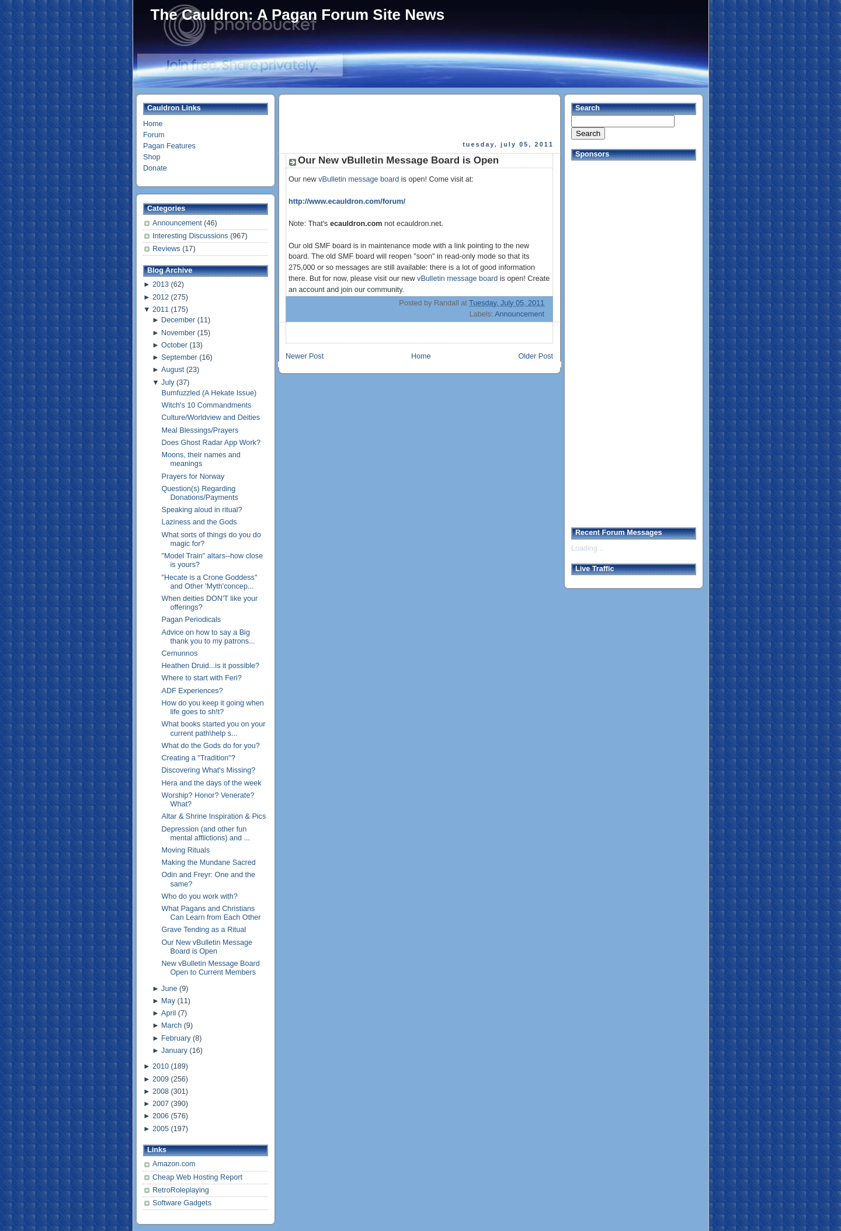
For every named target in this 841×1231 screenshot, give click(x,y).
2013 (160, 284)
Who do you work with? (200, 896)
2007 (160, 1104)
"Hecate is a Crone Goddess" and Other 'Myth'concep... (210, 581)
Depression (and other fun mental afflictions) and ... (206, 833)
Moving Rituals (186, 850)
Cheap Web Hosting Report (197, 1177)
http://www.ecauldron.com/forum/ (347, 201)
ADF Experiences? (192, 691)
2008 (160, 1091)
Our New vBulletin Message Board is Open (207, 946)
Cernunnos (180, 653)
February (175, 1038)
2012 (160, 297)
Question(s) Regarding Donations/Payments (200, 493)
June (169, 989)
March (171, 1025)
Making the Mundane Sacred (209, 862)
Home (153, 124)
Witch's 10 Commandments (207, 405)
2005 (160, 1129)
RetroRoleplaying (180, 1190)
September (179, 357)
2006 (160, 1116)
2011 (160, 309)
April (168, 1013)
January (174, 1050)
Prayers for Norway (193, 476)
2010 (160, 1066)
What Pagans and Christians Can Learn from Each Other (211, 913)
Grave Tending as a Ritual (204, 930)
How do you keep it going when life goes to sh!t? (213, 707)
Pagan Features (169, 146)
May (168, 1001)
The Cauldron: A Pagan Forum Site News (298, 14)
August (172, 370)
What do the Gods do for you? (211, 746)
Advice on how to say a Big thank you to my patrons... (208, 636)
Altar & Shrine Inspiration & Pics (214, 816)
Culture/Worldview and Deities (211, 417)
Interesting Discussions (191, 236)
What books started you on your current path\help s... (214, 728)
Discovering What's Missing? (209, 770)
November (178, 333)
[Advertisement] (420, 117)
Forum (153, 135)
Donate (155, 168)
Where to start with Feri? (202, 678)
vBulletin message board (358, 179)
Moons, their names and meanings (201, 459)
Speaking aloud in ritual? (202, 510)
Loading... (587, 548)
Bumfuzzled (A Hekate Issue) (209, 393)
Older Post (535, 356)
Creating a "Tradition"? (198, 758)
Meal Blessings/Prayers (200, 430)
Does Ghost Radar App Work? (211, 443)
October (174, 345)
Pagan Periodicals (191, 620)
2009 (160, 1079)
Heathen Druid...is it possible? (211, 666)
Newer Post (305, 356)
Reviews (167, 249)
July (167, 382)
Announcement (178, 223)
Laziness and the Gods (199, 522)
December (178, 320)
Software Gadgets (181, 1203)
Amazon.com (174, 1164)
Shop (151, 157)
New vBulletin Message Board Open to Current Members (211, 967)
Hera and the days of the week (212, 783)
